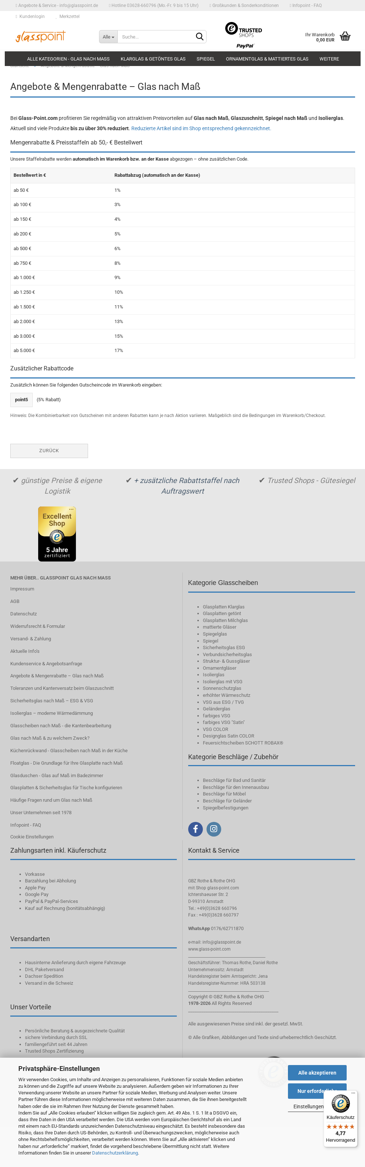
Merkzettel (68, 16)
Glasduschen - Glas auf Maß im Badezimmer (56, 775)
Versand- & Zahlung (30, 638)
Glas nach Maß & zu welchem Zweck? (50, 738)
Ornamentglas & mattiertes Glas (267, 59)
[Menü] (353, 1094)
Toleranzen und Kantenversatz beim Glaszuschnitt (62, 688)
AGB (14, 601)
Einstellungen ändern (317, 1106)
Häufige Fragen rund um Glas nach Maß (51, 800)
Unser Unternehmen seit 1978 (41, 812)
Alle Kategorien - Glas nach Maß (68, 59)
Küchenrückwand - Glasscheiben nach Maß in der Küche (69, 750)
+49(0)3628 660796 (217, 908)
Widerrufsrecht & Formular (37, 626)
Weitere (329, 59)
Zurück (49, 450)
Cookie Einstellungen (32, 836)
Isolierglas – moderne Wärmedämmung (51, 713)
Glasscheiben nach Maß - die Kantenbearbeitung (60, 725)
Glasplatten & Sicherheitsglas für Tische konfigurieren (66, 787)
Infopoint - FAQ (306, 5)
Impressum (22, 589)
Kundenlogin (30, 16)
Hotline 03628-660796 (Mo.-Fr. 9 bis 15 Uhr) (153, 5)
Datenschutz (23, 614)
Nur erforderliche (317, 1091)
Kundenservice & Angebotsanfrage (46, 663)
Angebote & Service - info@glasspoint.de (57, 5)
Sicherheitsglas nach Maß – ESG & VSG (51, 700)
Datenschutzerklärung (115, 1153)
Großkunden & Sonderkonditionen (243, 5)
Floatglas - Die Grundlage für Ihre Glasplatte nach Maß (66, 763)
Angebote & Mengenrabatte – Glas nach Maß (57, 675)
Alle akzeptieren (317, 1073)
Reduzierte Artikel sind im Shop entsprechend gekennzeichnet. (201, 128)
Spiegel (206, 59)
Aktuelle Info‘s (25, 651)
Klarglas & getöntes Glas (153, 59)
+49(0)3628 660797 (219, 915)
